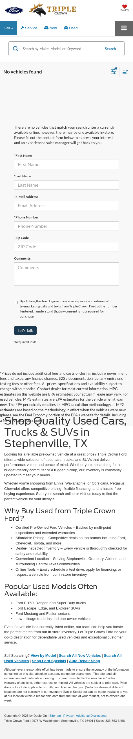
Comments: (22, 258)
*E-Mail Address (26, 197)
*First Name (23, 155)
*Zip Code (21, 238)
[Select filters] (113, 72)
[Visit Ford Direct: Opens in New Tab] (5, 726)
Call (8, 28)
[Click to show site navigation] (124, 28)
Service (29, 28)
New (50, 28)
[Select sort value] (123, 72)
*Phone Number (26, 217)
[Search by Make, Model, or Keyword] (60, 48)
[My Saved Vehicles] (124, 8)
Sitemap (55, 715)
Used (71, 28)
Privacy (68, 715)
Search (110, 48)
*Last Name (22, 176)
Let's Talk (25, 330)
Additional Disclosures (91, 715)
